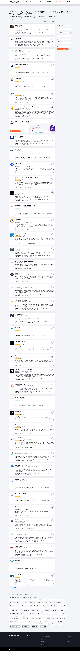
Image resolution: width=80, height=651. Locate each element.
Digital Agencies (15, 8)
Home (10, 8)
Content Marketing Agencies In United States (37, 8)
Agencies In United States (24, 8)
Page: (18, 587)
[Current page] (21, 587)
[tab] (11, 594)
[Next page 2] (15, 587)
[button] (64, 1)
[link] (38, 1)
